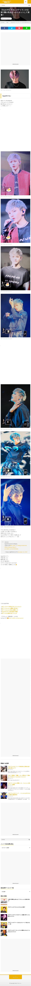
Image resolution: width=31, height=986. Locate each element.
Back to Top (15, 977)
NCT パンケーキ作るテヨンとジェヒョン (11, 606)
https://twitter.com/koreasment (15, 618)
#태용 (19, 545)
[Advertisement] (15, 47)
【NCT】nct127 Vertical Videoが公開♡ (16, 907)
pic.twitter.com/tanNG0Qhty (11, 548)
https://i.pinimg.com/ (7, 89)
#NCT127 (15, 545)
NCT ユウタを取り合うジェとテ (9, 613)
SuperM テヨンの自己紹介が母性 (10, 611)
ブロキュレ (19, 983)
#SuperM (7, 547)
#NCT (11, 545)
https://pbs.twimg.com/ (7, 196)
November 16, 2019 (22, 552)
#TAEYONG (24, 545)
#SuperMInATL (12, 547)
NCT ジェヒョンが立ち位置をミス (10, 610)
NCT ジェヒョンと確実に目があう (10, 608)
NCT (9, 18)
